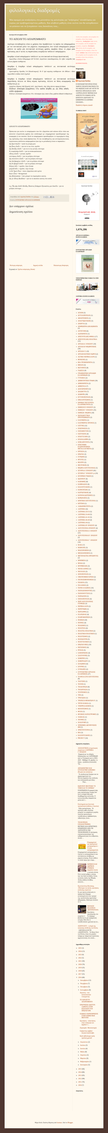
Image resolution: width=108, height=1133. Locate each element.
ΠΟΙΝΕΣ (81, 623)
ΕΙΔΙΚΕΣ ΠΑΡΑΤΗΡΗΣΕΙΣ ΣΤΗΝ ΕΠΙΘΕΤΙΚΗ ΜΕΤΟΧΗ (89, 1016)
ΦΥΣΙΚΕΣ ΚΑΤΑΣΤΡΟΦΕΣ (87, 714)
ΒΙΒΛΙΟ (80, 365)
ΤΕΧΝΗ (80, 684)
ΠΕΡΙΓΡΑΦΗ (82, 609)
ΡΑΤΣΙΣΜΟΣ (82, 647)
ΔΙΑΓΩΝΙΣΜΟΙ (83, 389)
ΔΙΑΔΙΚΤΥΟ (82, 391)
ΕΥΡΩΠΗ (81, 457)
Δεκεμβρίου (84, 980)
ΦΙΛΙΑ (80, 711)
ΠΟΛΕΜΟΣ (82, 625)
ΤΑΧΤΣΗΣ (81, 681)
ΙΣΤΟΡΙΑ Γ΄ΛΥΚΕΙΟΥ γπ (86, 473)
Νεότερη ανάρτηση (16, 265)
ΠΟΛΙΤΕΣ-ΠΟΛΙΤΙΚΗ (85, 631)
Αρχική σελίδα (38, 265)
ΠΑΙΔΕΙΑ (81, 582)
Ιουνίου (82, 1048)
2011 (80, 1082)
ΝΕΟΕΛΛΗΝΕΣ (83, 569)
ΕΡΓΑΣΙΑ (81, 451)
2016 (80, 977)
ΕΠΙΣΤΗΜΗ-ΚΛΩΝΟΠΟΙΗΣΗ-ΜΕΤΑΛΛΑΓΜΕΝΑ (84, 447)
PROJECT (81, 738)
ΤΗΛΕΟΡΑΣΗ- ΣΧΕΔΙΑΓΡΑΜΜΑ (84, 823)
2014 (80, 1072)
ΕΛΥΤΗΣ (81, 426)
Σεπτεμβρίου (84, 990)
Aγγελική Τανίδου (84, 81)
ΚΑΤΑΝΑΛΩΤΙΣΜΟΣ (85, 495)
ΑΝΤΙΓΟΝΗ (82, 331)
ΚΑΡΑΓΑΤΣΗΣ (83, 490)
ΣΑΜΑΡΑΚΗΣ (83, 653)
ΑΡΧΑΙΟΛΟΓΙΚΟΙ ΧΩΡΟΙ (87, 354)
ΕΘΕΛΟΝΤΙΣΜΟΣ (84, 400)
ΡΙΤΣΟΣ (80, 650)
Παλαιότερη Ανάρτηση (61, 265)
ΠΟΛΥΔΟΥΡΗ (82, 639)
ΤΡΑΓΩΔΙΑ (82, 698)
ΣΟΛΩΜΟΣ (82, 664)
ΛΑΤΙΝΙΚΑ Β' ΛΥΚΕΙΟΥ (86, 525)
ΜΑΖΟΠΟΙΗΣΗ (83, 550)
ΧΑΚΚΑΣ (81, 717)
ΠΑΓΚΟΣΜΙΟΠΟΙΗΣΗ (86, 580)
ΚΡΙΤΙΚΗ (81, 503)
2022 (80, 958)
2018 (80, 971)
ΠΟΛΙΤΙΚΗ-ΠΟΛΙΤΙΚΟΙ (86, 634)
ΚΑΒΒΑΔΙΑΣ (82, 484)
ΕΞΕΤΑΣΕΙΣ (82, 434)
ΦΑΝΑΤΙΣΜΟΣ (83, 709)
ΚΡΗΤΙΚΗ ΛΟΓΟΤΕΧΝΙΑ (87, 501)
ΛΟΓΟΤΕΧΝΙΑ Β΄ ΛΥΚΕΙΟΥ (87, 535)
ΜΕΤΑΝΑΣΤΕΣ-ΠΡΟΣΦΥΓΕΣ (88, 556)
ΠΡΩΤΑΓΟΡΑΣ (83, 644)
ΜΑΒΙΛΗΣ (81, 547)
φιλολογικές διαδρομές (34, 10)
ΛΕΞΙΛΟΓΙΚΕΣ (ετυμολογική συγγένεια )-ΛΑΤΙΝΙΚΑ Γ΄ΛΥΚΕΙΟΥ (88, 750)
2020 (80, 964)
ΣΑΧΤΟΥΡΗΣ (82, 655)
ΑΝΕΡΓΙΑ (81, 324)
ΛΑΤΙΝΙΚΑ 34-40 (84, 514)
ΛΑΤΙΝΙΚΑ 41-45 (84, 517)
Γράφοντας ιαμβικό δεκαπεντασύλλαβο (87, 1032)
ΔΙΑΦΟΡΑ (81, 394)
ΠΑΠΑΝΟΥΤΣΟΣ (84, 593)
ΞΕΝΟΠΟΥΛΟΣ (83, 574)
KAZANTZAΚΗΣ (84, 735)
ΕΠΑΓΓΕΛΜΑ (83, 436)
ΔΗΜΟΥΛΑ (82, 386)
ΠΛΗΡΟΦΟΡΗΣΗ (84, 617)
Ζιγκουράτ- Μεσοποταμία (88, 1028)
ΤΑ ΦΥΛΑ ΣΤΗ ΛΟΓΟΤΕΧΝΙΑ (88, 677)
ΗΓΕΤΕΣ (81, 459)
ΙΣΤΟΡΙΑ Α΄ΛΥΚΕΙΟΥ (85, 470)
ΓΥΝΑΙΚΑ (81, 378)
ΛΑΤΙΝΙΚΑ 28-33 (84, 512)
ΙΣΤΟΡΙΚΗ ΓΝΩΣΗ (84, 476)
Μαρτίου (83, 1058)
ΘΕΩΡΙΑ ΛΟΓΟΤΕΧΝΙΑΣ (86, 468)
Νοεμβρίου (84, 983)
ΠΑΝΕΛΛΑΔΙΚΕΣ (84, 588)
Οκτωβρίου (84, 987)
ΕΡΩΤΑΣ (81, 454)
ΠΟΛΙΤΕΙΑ (81, 628)
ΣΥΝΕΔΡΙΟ (82, 669)
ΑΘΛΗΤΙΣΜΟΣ (83, 318)
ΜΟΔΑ (80, 563)
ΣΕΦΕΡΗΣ (81, 658)
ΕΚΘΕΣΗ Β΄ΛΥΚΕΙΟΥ (85, 407)
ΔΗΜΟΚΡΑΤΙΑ (83, 383)
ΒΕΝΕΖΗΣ (81, 359)
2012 (80, 1078)
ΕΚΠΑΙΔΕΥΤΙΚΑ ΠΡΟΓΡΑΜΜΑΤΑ (84, 416)
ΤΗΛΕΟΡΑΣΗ (82, 687)
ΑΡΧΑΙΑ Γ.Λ (82, 351)
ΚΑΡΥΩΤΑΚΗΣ (83, 492)
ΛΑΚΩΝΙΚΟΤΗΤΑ (84, 506)
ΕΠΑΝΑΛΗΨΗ (83, 439)
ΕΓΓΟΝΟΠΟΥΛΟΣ (84, 397)
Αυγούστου (84, 1042)
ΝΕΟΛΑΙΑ (81, 571)
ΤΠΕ (79, 695)
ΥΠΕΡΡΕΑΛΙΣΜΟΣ (84, 706)
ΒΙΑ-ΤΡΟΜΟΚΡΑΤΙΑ (85, 362)
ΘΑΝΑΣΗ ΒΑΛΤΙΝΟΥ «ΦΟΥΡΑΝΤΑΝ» (93, 908)
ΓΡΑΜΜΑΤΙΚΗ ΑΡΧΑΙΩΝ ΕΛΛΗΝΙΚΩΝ (87, 374)
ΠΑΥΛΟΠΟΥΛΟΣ (84, 599)
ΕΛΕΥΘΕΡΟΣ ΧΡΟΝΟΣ (86, 423)
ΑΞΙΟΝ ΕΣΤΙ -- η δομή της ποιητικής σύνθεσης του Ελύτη (88, 927)
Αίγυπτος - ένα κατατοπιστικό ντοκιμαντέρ (85, 995)
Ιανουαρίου (84, 1065)
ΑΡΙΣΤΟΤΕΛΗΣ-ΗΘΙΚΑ (86, 336)
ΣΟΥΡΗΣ (81, 666)
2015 (80, 1069)
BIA (79, 732)
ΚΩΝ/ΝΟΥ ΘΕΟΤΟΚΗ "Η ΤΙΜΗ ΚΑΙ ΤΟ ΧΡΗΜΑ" (87, 787)
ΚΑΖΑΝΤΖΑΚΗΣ (84, 487)
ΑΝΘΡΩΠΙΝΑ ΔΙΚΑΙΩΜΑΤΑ (88, 326)
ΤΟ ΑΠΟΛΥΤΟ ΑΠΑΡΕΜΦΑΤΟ (86, 1001)
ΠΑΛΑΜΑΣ (82, 585)
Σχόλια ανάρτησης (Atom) (26, 269)
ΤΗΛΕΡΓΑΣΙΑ (83, 689)
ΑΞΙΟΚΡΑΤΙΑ (82, 334)
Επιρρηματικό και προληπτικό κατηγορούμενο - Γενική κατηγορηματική (92, 846)
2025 (80, 948)
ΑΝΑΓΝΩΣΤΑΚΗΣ (84, 321)
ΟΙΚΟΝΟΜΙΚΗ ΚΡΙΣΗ (86, 577)
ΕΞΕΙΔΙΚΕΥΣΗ (83, 431)
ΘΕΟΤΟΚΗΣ (82, 465)
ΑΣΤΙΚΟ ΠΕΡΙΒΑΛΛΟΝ (86, 357)
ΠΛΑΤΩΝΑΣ (82, 614)
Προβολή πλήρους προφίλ (84, 105)
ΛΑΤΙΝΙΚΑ (82, 509)
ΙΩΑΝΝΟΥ (81, 479)
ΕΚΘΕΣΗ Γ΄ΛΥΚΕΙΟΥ (85, 410)
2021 (80, 961)
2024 (80, 951)
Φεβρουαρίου (84, 1061)
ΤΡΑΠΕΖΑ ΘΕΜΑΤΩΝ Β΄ (86, 700)
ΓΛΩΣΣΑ (81, 370)
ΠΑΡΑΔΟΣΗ (82, 596)
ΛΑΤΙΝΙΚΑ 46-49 (84, 520)
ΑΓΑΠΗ (80, 313)
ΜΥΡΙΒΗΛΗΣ (82, 566)
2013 (80, 1075)
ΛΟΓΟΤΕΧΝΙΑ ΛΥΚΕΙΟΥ (86, 528)
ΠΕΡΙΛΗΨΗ (82, 612)
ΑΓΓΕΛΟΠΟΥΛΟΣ (84, 315)
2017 (80, 974)
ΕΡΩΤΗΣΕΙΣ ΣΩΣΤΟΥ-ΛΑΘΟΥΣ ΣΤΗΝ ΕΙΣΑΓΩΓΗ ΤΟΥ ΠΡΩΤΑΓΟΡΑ (87, 1007)
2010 (80, 1085)
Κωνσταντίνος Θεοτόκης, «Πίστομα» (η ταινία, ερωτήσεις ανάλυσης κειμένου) (88, 888)
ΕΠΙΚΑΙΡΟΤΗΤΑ (84, 442)
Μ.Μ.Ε (80, 545)
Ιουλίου (83, 1045)
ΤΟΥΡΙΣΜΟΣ (82, 692)
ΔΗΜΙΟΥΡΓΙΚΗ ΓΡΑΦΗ (86, 381)
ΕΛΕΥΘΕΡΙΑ (82, 420)
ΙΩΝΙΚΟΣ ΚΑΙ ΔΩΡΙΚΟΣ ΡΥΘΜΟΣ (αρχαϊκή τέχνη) (92, 867)
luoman (59, 1122)
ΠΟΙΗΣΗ (81, 620)
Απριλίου (83, 1055)
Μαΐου (82, 1052)
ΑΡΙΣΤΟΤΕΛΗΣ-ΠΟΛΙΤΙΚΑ (87, 339)
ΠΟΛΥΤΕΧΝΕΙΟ (83, 642)
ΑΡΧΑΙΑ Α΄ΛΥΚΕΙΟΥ (85, 344)
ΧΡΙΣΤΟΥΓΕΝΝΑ (84, 730)
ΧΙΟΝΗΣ (81, 720)
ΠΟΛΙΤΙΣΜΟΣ (83, 636)
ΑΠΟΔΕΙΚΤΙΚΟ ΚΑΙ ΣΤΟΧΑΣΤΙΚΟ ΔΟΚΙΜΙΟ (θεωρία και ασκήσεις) (86, 770)
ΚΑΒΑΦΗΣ (82, 481)
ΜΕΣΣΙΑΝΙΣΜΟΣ (84, 553)
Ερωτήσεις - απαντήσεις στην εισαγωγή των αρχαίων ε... (87, 1023)
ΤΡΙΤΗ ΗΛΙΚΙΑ (83, 703)
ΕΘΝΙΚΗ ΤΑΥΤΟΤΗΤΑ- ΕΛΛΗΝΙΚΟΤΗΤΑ (86, 403)
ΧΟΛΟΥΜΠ (82, 722)
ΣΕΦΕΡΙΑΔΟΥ (83, 661)
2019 (80, 967)
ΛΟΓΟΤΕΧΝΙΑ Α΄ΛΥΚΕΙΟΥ (87, 531)
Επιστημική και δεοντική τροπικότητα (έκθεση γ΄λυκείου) (88, 805)
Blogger (70, 1122)
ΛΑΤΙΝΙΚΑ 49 (83, 522)
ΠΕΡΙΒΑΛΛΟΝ (83, 606)
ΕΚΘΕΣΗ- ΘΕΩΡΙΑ (84, 413)
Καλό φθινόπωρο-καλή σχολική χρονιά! (87, 1037)
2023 (80, 954)
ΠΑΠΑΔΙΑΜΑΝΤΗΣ (85, 590)
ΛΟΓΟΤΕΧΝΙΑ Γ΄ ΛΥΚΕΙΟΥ (87, 540)
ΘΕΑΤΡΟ (81, 462)
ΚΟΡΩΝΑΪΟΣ (82, 498)
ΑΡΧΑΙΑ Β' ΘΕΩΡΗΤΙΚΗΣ (87, 347)
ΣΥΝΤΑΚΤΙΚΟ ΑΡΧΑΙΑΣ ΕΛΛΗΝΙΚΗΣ (27, 200)
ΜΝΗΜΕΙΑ (82, 560)
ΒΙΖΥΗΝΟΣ (82, 368)
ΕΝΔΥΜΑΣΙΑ (82, 428)
